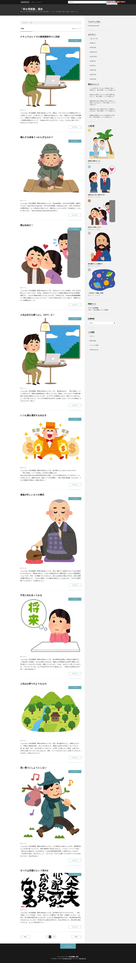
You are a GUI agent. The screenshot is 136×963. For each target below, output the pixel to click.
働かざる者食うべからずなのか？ (36, 137)
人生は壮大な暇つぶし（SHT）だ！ (37, 314)
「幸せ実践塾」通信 (31, 9)
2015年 (92, 65)
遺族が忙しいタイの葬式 (32, 494)
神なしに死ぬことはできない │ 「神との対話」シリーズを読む (102, 102)
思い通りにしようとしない (33, 767)
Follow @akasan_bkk (93, 25)
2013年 (92, 74)
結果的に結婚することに (96, 115)
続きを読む (75, 127)
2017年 (92, 56)
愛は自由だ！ (26, 225)
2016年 (92, 61)
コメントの (94, 345)
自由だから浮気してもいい (97, 94)
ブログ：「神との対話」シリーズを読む (98, 310)
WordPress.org (94, 349)
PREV (25, 936)
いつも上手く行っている (96, 88)
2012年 (92, 79)
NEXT (76, 936)
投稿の (93, 340)
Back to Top (68, 946)
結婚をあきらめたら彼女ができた (99, 101)
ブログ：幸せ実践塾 (93, 308)
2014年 (92, 70)
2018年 (92, 52)
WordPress (82, 958)
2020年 (92, 43)
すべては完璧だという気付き (34, 870)
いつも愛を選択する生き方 (33, 415)
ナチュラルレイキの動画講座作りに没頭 (40, 36)
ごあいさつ (93, 38)
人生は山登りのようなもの (33, 683)
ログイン (92, 336)
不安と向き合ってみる (31, 595)
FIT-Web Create (67, 958)
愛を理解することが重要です (95, 263)
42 (54, 936)
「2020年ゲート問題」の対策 (95, 293)
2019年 (76, 40)
